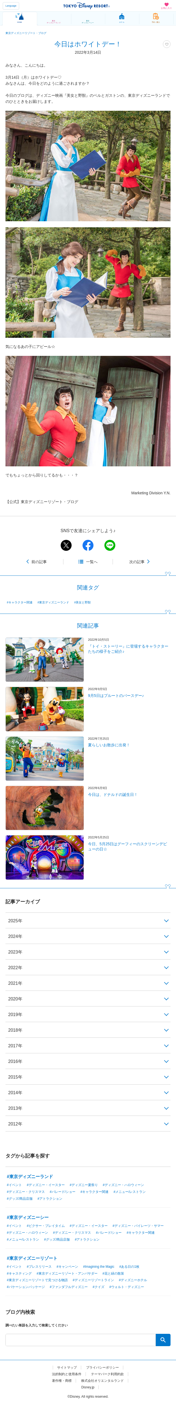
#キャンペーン (67, 1267)
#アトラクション (49, 1199)
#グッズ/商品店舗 (20, 1199)
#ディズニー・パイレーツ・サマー (138, 1226)
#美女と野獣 (82, 602)
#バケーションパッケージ (26, 1287)
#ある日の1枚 (129, 1267)
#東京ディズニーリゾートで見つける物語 (37, 1280)
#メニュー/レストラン (129, 1192)
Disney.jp (87, 1387)
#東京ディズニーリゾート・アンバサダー (67, 1273)
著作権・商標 (62, 1381)
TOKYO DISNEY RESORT (86, 6)
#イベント (14, 1185)
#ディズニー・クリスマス (26, 1192)
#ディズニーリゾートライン (93, 1280)
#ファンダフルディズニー (69, 1287)
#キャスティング (19, 1273)
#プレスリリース (39, 1267)
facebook (88, 545)
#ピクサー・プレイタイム (46, 1226)
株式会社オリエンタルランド (102, 1381)
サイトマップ (67, 1367)
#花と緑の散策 (113, 1273)
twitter (66, 545)
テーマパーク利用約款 (107, 1374)
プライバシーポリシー (102, 1367)
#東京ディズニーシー (28, 1217)
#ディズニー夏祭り (84, 1185)
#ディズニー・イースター (46, 1185)
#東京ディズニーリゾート (32, 1258)
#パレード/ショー (62, 1192)
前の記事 (39, 562)
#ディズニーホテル (133, 1280)
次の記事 (137, 562)
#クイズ (98, 1287)
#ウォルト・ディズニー (126, 1287)
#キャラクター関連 (20, 602)
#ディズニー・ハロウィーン (123, 1185)
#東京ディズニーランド (53, 602)
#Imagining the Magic (98, 1267)
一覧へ (92, 562)
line (109, 545)
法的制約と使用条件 (66, 1374)
